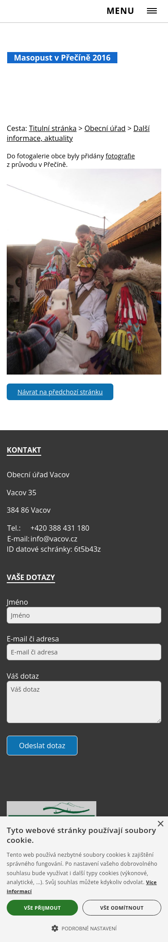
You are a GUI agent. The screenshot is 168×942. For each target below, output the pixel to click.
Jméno (17, 602)
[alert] (84, 879)
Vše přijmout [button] (42, 907)
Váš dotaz (23, 676)
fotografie (120, 156)
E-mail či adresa (33, 639)
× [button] (160, 824)
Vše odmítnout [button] (122, 907)
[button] (84, 928)
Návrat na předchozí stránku (60, 392)
